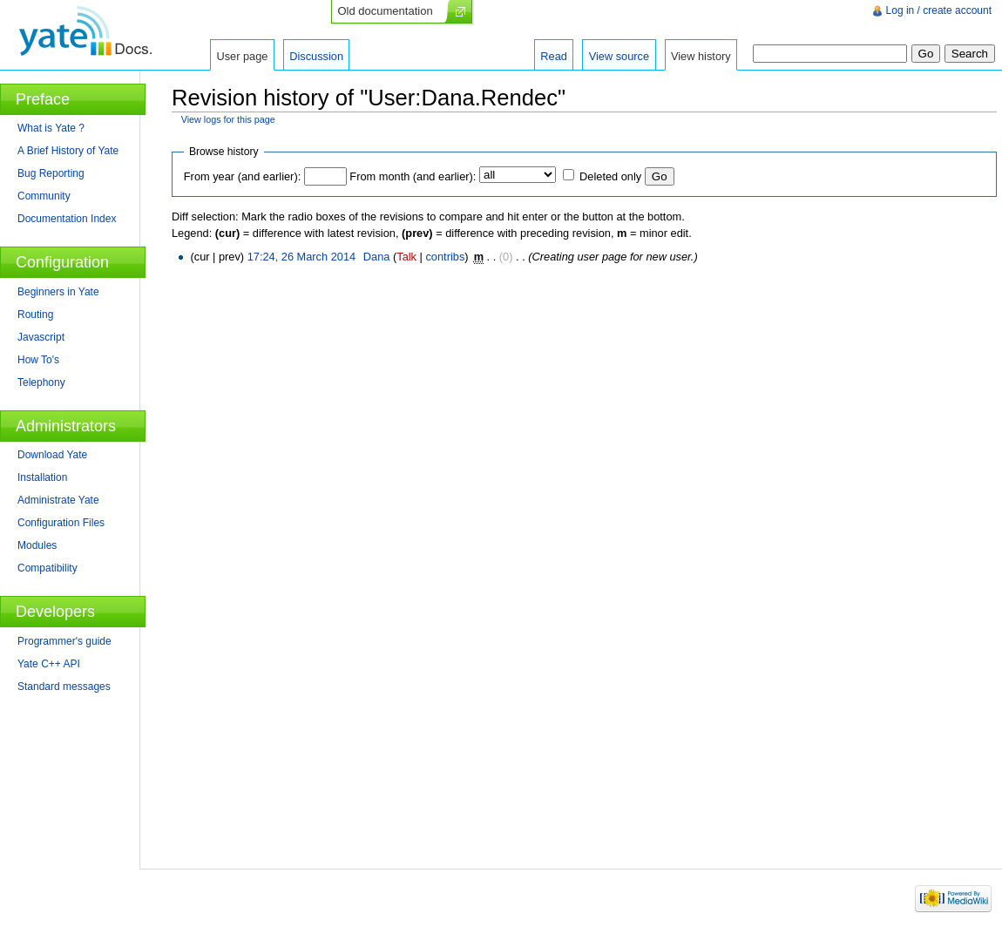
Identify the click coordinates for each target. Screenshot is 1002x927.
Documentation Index (66, 219)
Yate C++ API (48, 664)
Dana (376, 256)
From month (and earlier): (412, 176)
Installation (42, 477)
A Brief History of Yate (67, 151)
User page (241, 56)
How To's (38, 360)
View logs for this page (228, 119)
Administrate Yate (58, 500)
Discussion (316, 56)
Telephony (41, 382)
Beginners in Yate (58, 292)
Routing (35, 314)
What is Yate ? (51, 128)
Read (553, 56)
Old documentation (385, 10)
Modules (37, 545)
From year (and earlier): (242, 176)
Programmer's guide (64, 641)
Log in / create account (939, 10)
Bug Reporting (51, 173)
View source (619, 56)
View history (701, 56)
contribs (444, 256)
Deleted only (610, 176)
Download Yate (52, 455)
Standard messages (64, 686)
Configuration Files (61, 523)
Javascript (40, 337)
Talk (406, 256)
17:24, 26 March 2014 (301, 256)
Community (44, 196)
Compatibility (47, 568)
